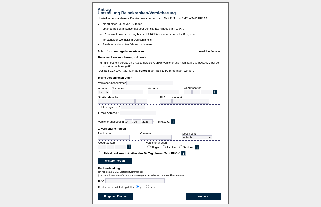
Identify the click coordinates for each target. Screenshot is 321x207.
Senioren (188, 147)
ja (142, 187)
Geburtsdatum (192, 88)
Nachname (118, 88)
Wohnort (177, 97)
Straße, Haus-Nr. (108, 97)
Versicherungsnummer (112, 83)
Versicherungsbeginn (111, 121)
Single (156, 147)
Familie (172, 147)
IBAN (101, 180)
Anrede (102, 88)
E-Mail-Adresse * (108, 113)
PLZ (162, 97)
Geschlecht (189, 133)
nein (153, 187)
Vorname (153, 88)
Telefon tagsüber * (109, 107)
